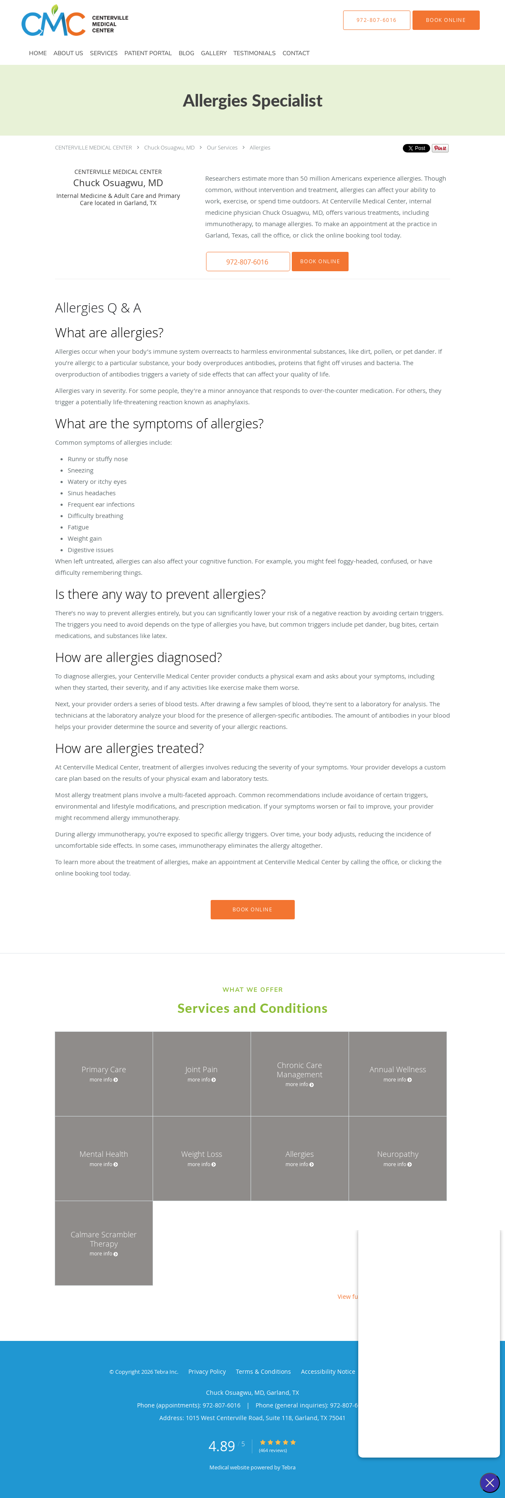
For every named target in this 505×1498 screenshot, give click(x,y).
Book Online (320, 261)
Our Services (222, 147)
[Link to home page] (62, 20)
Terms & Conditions (263, 1371)
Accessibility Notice (328, 1371)
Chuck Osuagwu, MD (169, 147)
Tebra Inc (165, 1371)
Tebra (289, 1467)
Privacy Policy (207, 1371)
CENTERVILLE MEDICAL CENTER (93, 147)
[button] (446, 20)
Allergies (260, 147)
